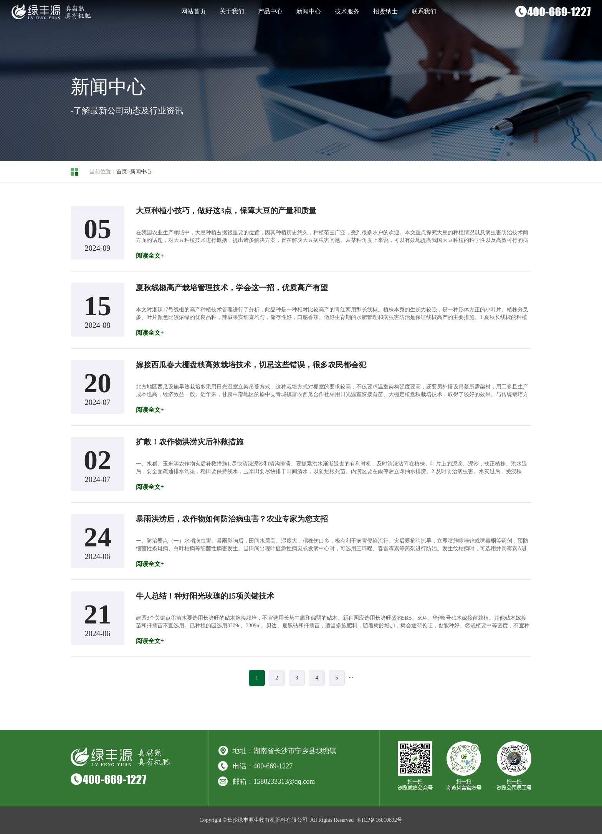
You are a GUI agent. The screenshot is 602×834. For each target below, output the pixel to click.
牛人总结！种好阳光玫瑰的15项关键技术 (205, 596)
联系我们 (424, 11)
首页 (121, 171)
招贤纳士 (385, 11)
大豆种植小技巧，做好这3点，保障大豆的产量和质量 (226, 210)
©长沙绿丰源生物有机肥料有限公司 (265, 820)
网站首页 (193, 11)
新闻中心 (308, 11)
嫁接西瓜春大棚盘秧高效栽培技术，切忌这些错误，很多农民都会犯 (251, 364)
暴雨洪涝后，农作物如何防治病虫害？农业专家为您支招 (232, 519)
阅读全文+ (150, 255)
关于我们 (232, 11)
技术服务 (347, 11)
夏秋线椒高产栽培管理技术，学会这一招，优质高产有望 (232, 287)
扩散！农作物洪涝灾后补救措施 (189, 442)
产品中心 (270, 11)
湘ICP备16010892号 (379, 820)
